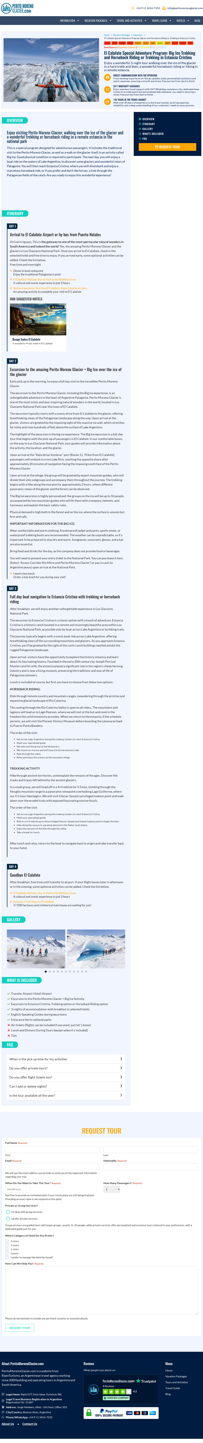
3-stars (15, 1241)
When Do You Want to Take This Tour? (33, 1183)
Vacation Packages (98, 21)
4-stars (15, 1245)
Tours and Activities (132, 21)
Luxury (15, 1253)
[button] (11, 949)
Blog (197, 21)
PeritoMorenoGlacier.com (118, 1381)
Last (105, 1155)
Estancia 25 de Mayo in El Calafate (33, 901)
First (7, 1155)
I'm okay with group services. (27, 1211)
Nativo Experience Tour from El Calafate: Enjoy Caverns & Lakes (50, 288)
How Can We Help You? (24, 1263)
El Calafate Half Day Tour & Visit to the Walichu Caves (44, 279)
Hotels (183, 21)
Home (168, 1370)
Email (13, 1160)
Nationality (115, 1160)
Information (69, 21)
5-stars (15, 1249)
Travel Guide (162, 21)
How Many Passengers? (122, 1183)
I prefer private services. (24, 1218)
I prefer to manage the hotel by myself (32, 1257)
